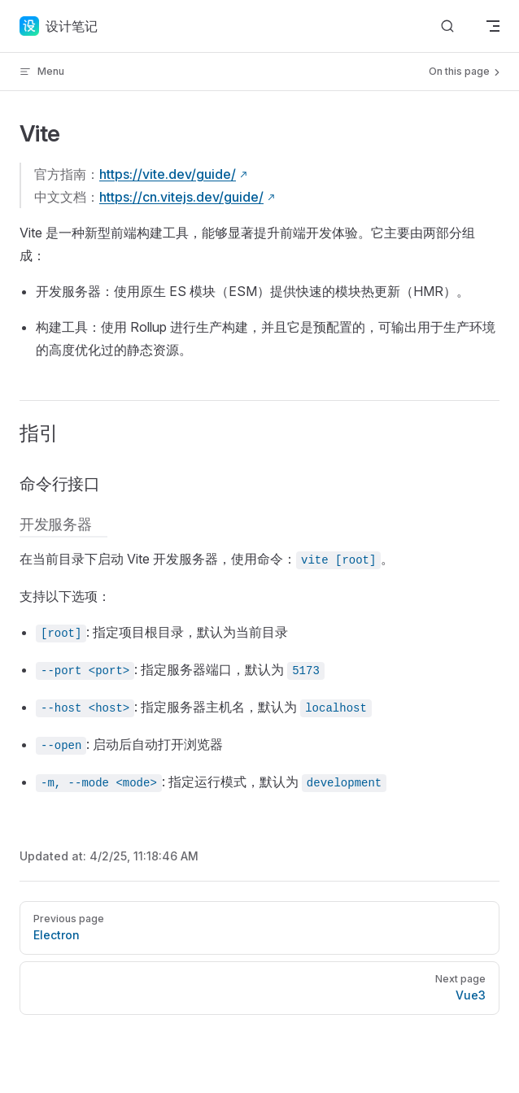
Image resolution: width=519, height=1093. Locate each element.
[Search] (447, 26)
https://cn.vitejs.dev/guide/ (181, 197)
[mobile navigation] (492, 26)
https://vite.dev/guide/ (167, 174)
